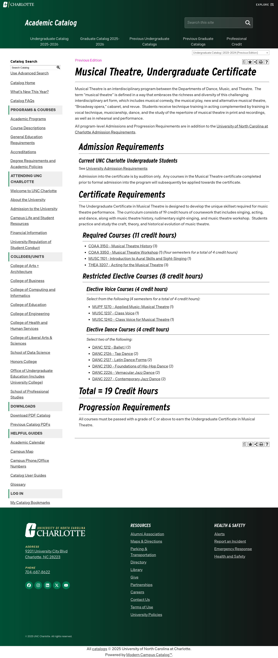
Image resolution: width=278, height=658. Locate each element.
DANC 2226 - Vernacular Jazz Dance (123, 372)
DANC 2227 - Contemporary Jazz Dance (126, 379)
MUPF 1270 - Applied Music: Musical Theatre (130, 307)
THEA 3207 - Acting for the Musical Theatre (125, 265)
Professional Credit (237, 41)
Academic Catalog (51, 23)
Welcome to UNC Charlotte (33, 191)
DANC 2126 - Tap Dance (112, 353)
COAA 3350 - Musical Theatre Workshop (123, 252)
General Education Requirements (26, 140)
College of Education (28, 304)
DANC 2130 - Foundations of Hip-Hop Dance (130, 366)
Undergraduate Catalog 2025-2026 (49, 41)
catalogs (99, 649)
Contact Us (140, 599)
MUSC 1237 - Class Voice (113, 313)
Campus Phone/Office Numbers (29, 463)
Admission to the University (33, 209)
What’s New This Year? (29, 92)
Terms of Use (142, 607)
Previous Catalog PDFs (30, 424)
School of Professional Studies (29, 394)
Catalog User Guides (28, 475)
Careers (137, 592)
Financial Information (28, 233)
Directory (138, 562)
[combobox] (230, 52)
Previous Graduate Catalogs (198, 41)
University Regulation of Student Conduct (30, 245)
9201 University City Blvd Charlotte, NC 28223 (46, 554)
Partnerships (142, 585)
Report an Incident (230, 541)
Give (134, 577)
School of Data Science (30, 352)
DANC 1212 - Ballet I (108, 347)
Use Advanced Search (29, 73)
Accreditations (23, 152)
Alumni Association (147, 534)
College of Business (27, 281)
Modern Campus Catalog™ (149, 655)
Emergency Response (233, 549)
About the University (27, 200)
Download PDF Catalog (30, 415)
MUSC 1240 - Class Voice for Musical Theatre (131, 319)
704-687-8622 (37, 572)
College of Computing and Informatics (32, 292)
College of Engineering (30, 314)
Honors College (23, 361)
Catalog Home (22, 83)
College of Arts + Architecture (24, 269)
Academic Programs (28, 119)
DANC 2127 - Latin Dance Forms (119, 360)
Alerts (219, 534)
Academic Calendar (27, 442)
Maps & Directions (146, 541)
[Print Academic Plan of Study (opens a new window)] (244, 61)
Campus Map (21, 451)
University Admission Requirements (116, 168)
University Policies (146, 614)
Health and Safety (229, 556)
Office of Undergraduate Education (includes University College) (31, 376)
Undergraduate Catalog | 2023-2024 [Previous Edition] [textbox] (225, 52)
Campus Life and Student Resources (32, 221)
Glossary (17, 484)
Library (136, 570)
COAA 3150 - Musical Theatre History (120, 246)
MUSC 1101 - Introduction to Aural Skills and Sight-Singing (137, 258)
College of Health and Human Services (28, 325)
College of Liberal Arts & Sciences (31, 340)
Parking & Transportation (143, 552)
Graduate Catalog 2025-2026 (100, 41)
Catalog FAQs (22, 101)
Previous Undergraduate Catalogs (149, 41)
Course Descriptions (28, 128)
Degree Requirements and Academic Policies (33, 164)
